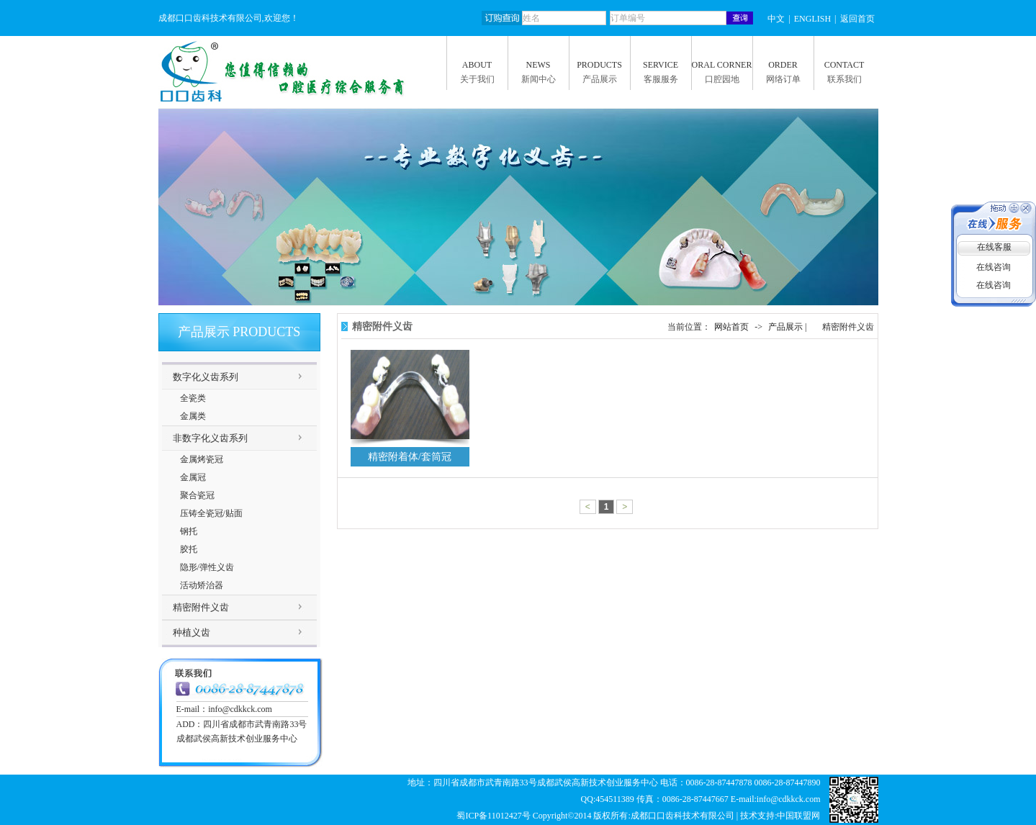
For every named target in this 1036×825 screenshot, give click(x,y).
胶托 (188, 549)
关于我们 (477, 79)
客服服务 (661, 79)
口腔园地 (722, 79)
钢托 (188, 531)
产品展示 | (788, 327)
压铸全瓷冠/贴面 (211, 513)
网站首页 (731, 327)
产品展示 (599, 79)
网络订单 (783, 79)
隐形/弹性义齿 (207, 567)
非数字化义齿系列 (210, 438)
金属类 (193, 416)
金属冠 (193, 477)
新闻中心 (538, 79)
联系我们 (844, 79)
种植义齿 (191, 632)
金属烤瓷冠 (201, 459)
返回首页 (857, 19)
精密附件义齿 (201, 607)
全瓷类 (193, 398)
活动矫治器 (201, 585)
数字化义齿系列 (205, 376)
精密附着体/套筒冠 (409, 456)
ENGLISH (812, 19)
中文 (776, 19)
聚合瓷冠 (197, 495)
